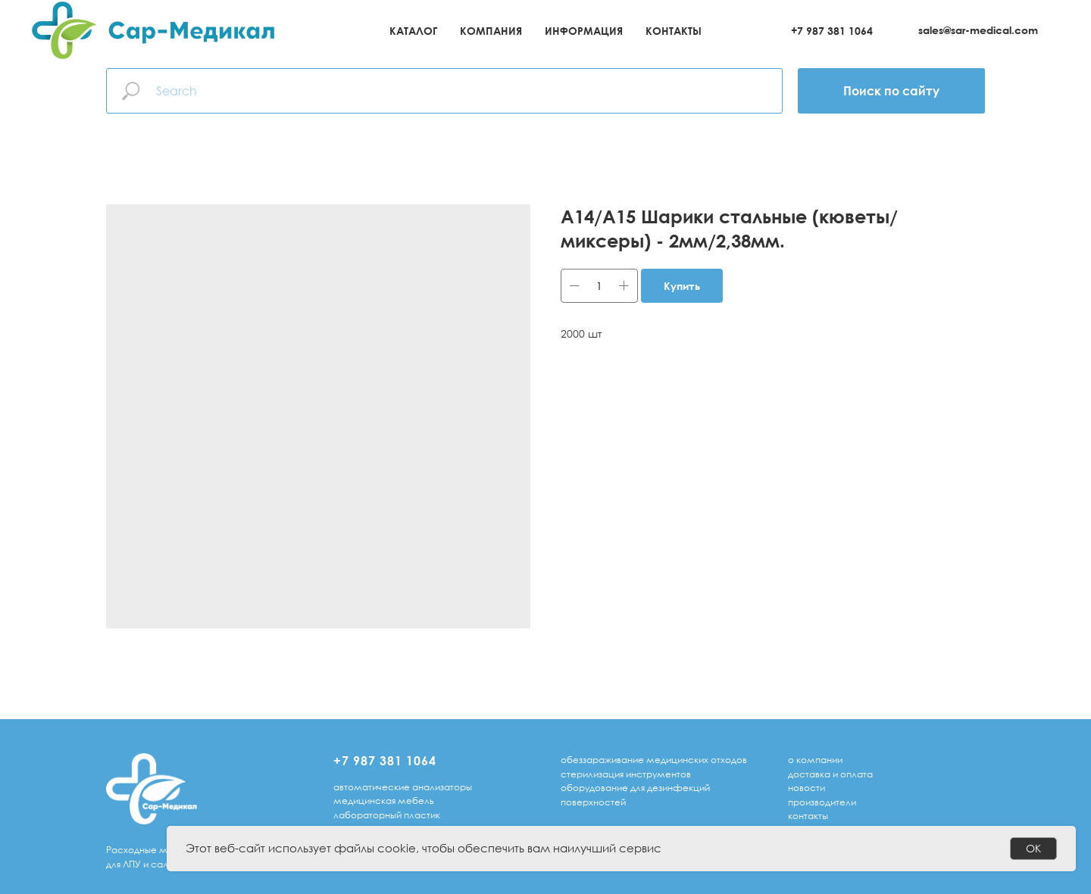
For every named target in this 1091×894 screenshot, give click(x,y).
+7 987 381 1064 (832, 30)
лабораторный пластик (386, 815)
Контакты (674, 30)
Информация (584, 30)
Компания (491, 30)
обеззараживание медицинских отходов (654, 759)
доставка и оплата (830, 774)
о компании (815, 759)
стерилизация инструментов (626, 774)
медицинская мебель (383, 800)
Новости (806, 787)
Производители (822, 802)
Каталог (413, 30)
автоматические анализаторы (402, 787)
